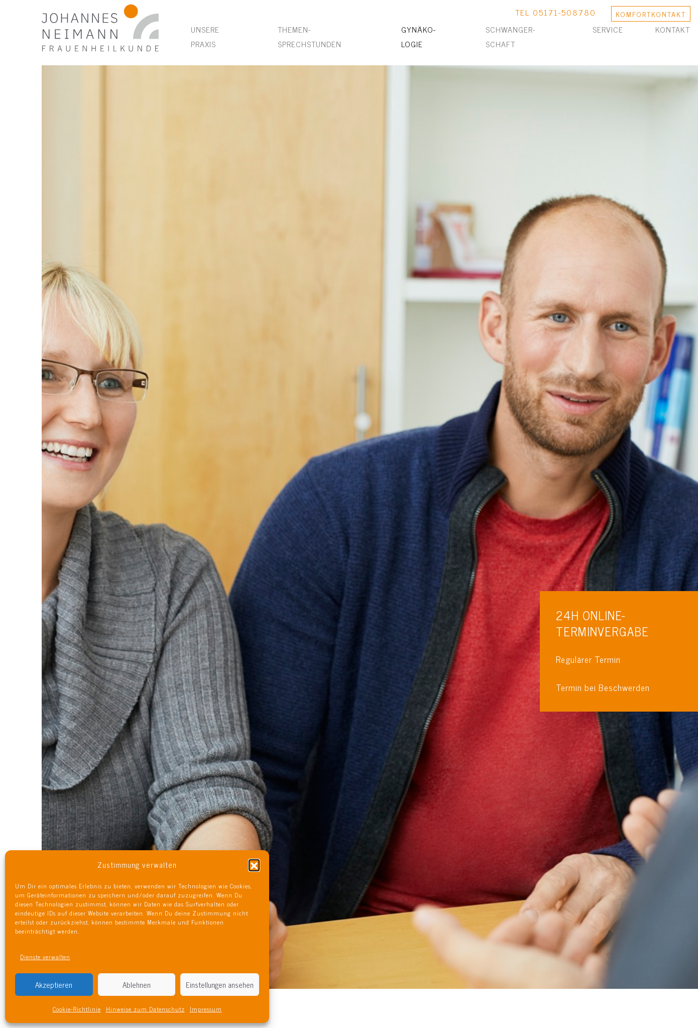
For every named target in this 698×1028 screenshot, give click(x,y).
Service (608, 29)
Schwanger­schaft (510, 36)
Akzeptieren (53, 984)
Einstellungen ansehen (220, 984)
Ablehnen (137, 984)
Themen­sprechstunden (309, 36)
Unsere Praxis (205, 36)
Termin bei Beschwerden (603, 687)
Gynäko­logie (418, 36)
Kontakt (672, 29)
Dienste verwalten (45, 957)
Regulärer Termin (588, 659)
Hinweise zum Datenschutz (145, 1009)
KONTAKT (651, 14)
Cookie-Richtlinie (77, 1009)
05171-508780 (564, 12)
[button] (254, 865)
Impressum (206, 1009)
